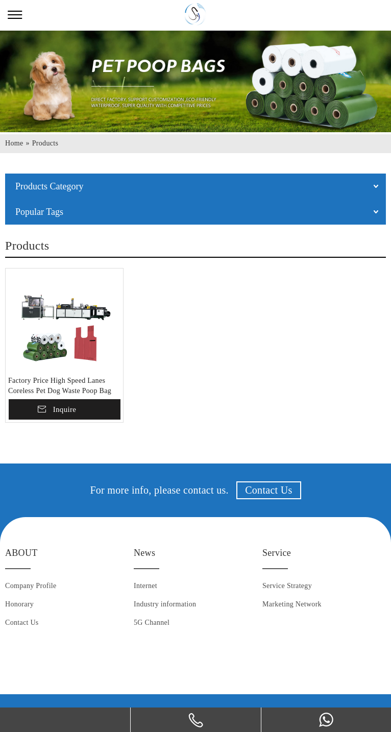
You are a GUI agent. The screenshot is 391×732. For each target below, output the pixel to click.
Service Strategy (287, 586)
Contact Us (268, 490)
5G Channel (151, 622)
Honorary (19, 604)
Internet (145, 586)
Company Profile (31, 586)
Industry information (165, 604)
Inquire (64, 409)
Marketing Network (292, 604)
